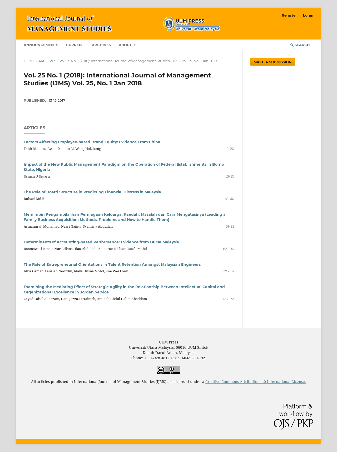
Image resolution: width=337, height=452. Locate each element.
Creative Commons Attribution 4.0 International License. (255, 381)
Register (289, 15)
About (126, 45)
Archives (101, 45)
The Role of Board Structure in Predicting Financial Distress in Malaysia (92, 192)
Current (75, 45)
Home (29, 61)
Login (308, 15)
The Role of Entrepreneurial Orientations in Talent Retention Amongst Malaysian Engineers (112, 264)
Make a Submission (273, 62)
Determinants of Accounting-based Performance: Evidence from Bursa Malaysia (101, 242)
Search (300, 45)
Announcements (41, 45)
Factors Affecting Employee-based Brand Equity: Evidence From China (92, 142)
